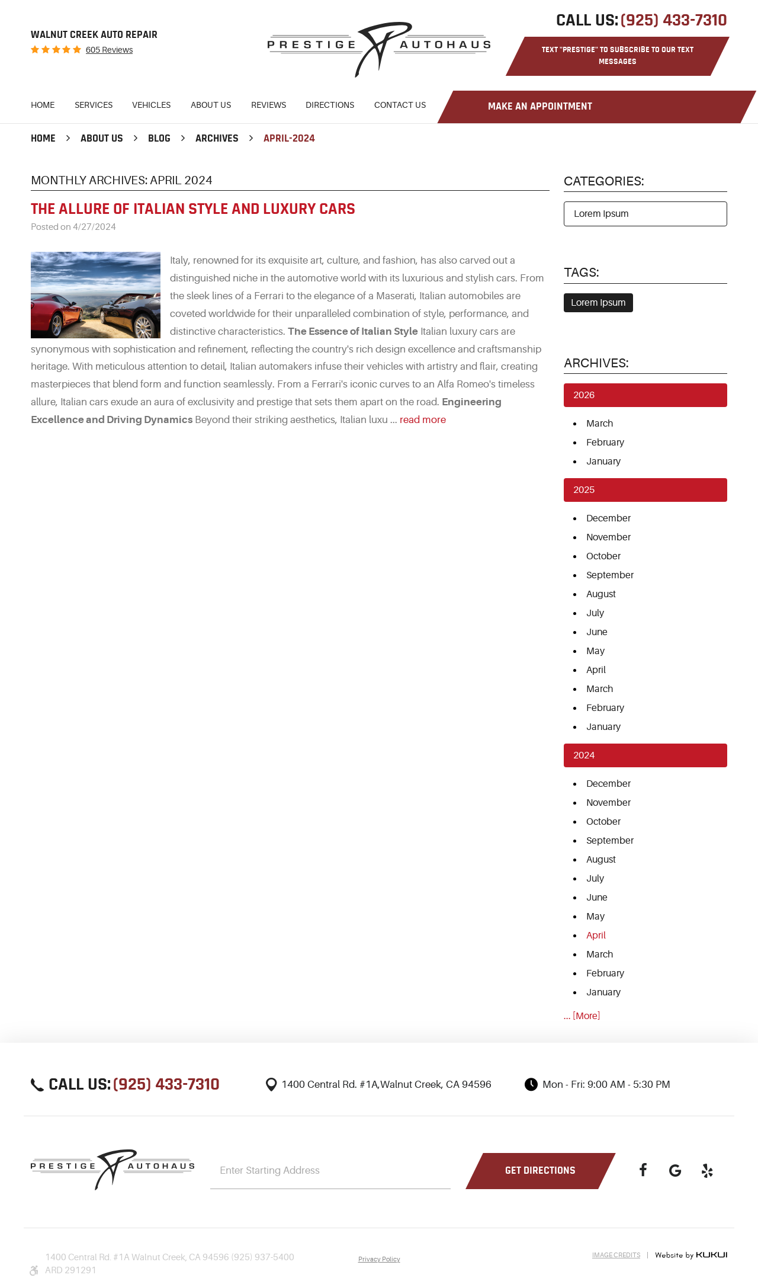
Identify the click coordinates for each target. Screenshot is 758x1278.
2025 (584, 490)
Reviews (268, 105)
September (610, 575)
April (596, 670)
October (603, 556)
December (608, 518)
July (595, 613)
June (597, 632)
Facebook (643, 1171)
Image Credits (616, 1255)
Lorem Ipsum (601, 214)
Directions (330, 105)
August (601, 594)
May (595, 651)
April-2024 (289, 138)
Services (94, 105)
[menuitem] (42, 107)
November (608, 537)
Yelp (707, 1171)
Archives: (596, 362)
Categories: (604, 181)
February (605, 442)
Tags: (581, 272)
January (603, 461)
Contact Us (400, 105)
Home (42, 105)
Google (675, 1171)
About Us (211, 105)
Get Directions (540, 1170)
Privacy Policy (379, 1259)
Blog (159, 138)
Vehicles (151, 105)
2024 (584, 755)
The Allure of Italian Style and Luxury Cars (193, 209)
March (599, 423)
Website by (691, 1255)
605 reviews (109, 50)
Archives (217, 138)
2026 (584, 395)
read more (423, 419)
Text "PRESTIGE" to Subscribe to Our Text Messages (617, 56)
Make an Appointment (540, 106)
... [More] (582, 1016)
